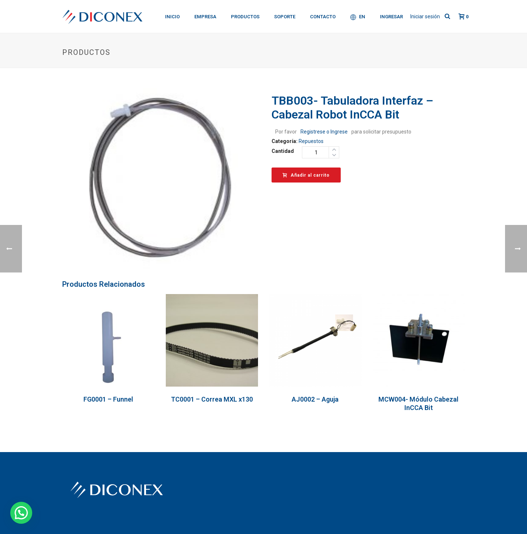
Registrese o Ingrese (324, 132)
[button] (21, 513)
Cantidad (283, 151)
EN (357, 17)
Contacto (323, 16)
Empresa (205, 16)
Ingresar (391, 16)
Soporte (284, 16)
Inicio (172, 16)
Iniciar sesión (425, 16)
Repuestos (311, 141)
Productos (245, 16)
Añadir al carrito (306, 175)
